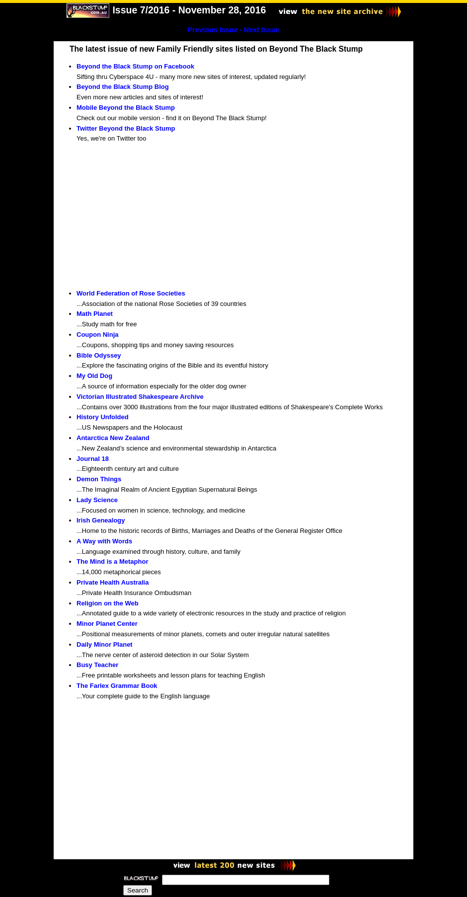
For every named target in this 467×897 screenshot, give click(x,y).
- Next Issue (259, 30)
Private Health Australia (113, 582)
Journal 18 (93, 458)
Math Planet (95, 313)
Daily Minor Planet (105, 644)
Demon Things (99, 479)
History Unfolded (103, 417)
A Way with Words (104, 541)
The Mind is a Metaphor (112, 561)
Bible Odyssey (99, 355)
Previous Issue (213, 30)
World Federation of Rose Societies (131, 293)
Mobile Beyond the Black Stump (126, 107)
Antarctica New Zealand (113, 438)
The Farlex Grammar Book (117, 685)
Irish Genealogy (101, 520)
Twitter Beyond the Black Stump (126, 128)
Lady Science (97, 500)
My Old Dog (94, 375)
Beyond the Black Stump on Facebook (135, 66)
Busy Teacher (97, 665)
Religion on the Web (108, 603)
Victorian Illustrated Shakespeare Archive (140, 396)
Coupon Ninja (98, 334)
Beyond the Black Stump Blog (123, 86)
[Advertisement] (151, 216)
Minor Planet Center (107, 623)
